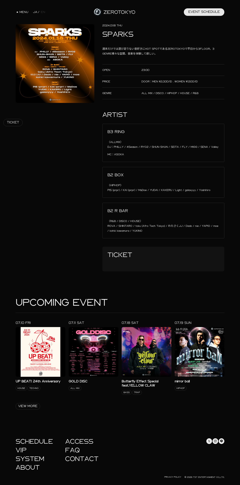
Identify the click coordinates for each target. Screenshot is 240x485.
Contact (81, 458)
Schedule (34, 441)
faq (72, 450)
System (30, 458)
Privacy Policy (172, 477)
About (28, 467)
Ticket (13, 122)
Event (204, 12)
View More (28, 406)
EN (43, 12)
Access (79, 441)
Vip (21, 450)
